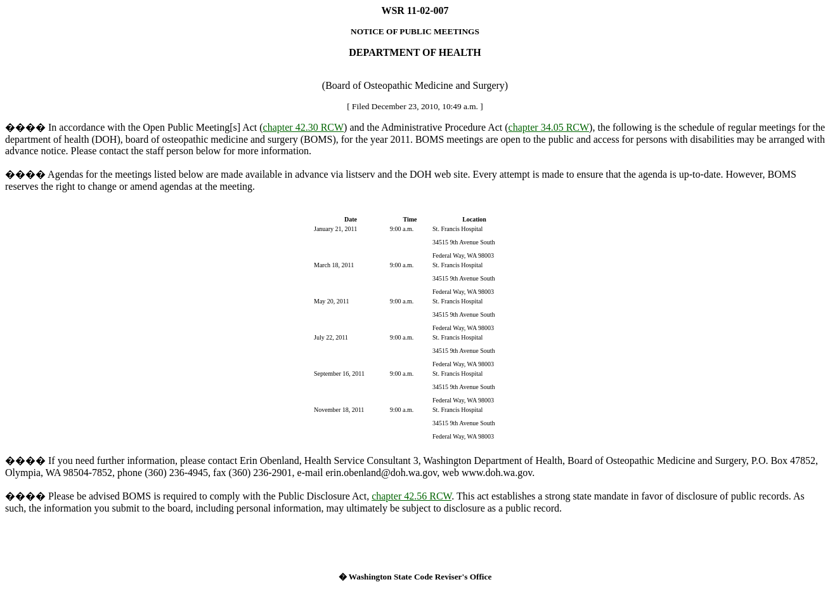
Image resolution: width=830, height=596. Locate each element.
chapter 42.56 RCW (411, 496)
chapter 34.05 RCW (549, 127)
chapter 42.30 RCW (303, 127)
